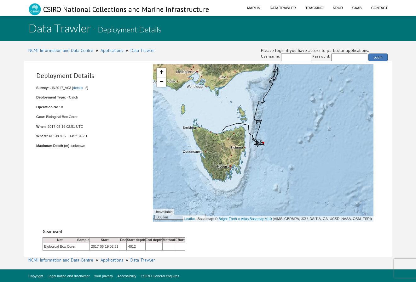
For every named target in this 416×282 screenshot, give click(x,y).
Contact (379, 8)
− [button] (161, 82)
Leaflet (189, 219)
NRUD (338, 8)
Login (378, 57)
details (78, 88)
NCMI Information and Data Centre (60, 50)
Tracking (314, 8)
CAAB (357, 8)
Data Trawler (283, 8)
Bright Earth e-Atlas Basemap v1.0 (245, 219)
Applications (112, 50)
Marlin (253, 8)
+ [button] (161, 72)
